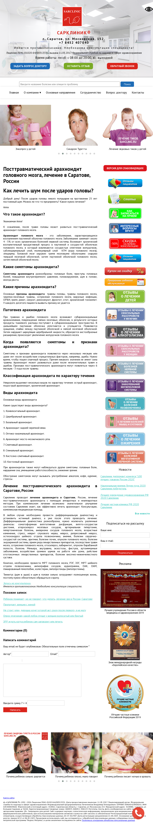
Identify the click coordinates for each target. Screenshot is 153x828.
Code (30, 661)
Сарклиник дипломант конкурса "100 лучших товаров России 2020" (121, 478)
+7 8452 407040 (74, 42)
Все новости (142, 513)
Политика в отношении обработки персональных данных (108, 820)
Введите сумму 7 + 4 (15, 703)
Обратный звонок (122, 66)
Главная (14, 92)
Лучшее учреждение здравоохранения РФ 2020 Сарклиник (125, 496)
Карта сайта (8, 798)
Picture (38, 661)
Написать (15, 709)
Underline (14, 661)
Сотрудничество (90, 92)
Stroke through (18, 661)
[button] (59, 153)
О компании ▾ (32, 92)
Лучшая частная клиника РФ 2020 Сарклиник (120, 506)
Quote (26, 661)
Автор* (7, 654)
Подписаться (125, 552)
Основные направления (60, 92)
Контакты (138, 92)
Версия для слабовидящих (125, 168)
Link (34, 661)
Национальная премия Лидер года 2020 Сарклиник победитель (123, 487)
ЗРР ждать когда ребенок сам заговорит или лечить (33, 621)
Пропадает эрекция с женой (19, 604)
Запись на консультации (17, 583)
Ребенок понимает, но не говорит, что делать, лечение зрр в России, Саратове (47, 599)
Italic (9, 661)
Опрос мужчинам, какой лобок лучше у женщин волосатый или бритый (43, 615)
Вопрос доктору (116, 92)
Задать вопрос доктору (30, 66)
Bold (5, 661)
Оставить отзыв (78, 66)
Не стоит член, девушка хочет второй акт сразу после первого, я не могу (44, 610)
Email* (53, 654)
